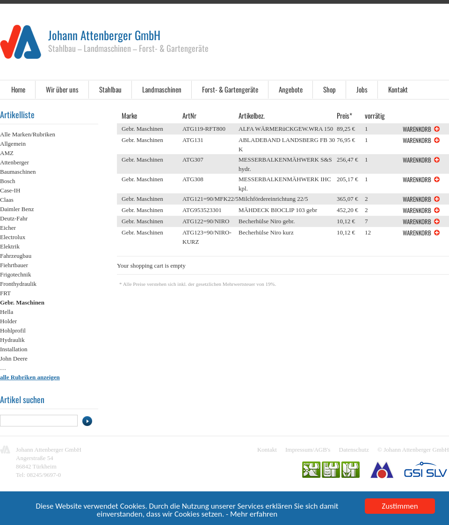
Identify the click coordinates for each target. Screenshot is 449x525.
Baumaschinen (18, 171)
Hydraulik (12, 339)
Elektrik (10, 246)
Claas (7, 199)
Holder (8, 321)
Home (18, 89)
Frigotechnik (15, 274)
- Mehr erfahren (251, 516)
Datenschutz (354, 449)
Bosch (7, 180)
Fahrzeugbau (15, 255)
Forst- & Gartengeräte (230, 89)
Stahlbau (110, 89)
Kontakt (398, 89)
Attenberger (14, 162)
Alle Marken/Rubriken (27, 134)
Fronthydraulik (18, 283)
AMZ (7, 152)
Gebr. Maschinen (22, 302)
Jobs (362, 89)
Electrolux (12, 237)
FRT (5, 293)
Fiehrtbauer (14, 265)
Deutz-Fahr (14, 218)
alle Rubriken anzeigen (30, 377)
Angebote (291, 89)
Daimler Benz (17, 209)
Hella (6, 311)
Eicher (8, 227)
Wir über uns (62, 89)
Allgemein (13, 143)
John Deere (14, 358)
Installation (14, 349)
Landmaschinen (161, 89)
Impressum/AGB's (307, 449)
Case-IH (10, 190)
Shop (329, 89)
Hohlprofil (13, 330)
